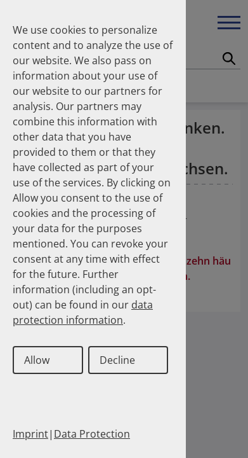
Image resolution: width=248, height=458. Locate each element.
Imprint (30, 434)
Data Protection (92, 434)
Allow (36, 360)
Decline (117, 360)
